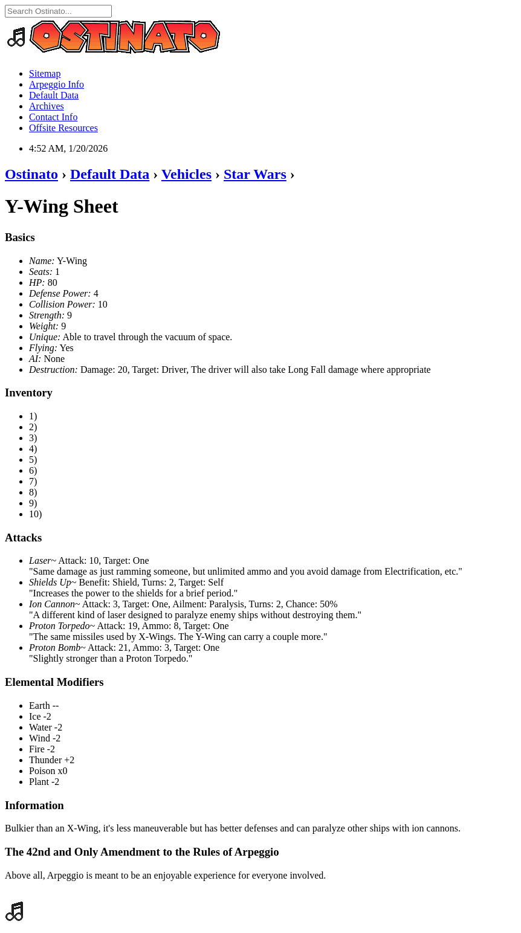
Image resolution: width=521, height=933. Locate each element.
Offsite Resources (63, 128)
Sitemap (44, 73)
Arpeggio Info (56, 84)
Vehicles (186, 174)
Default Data (54, 95)
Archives (46, 106)
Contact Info (53, 117)
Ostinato (31, 174)
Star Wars (255, 174)
